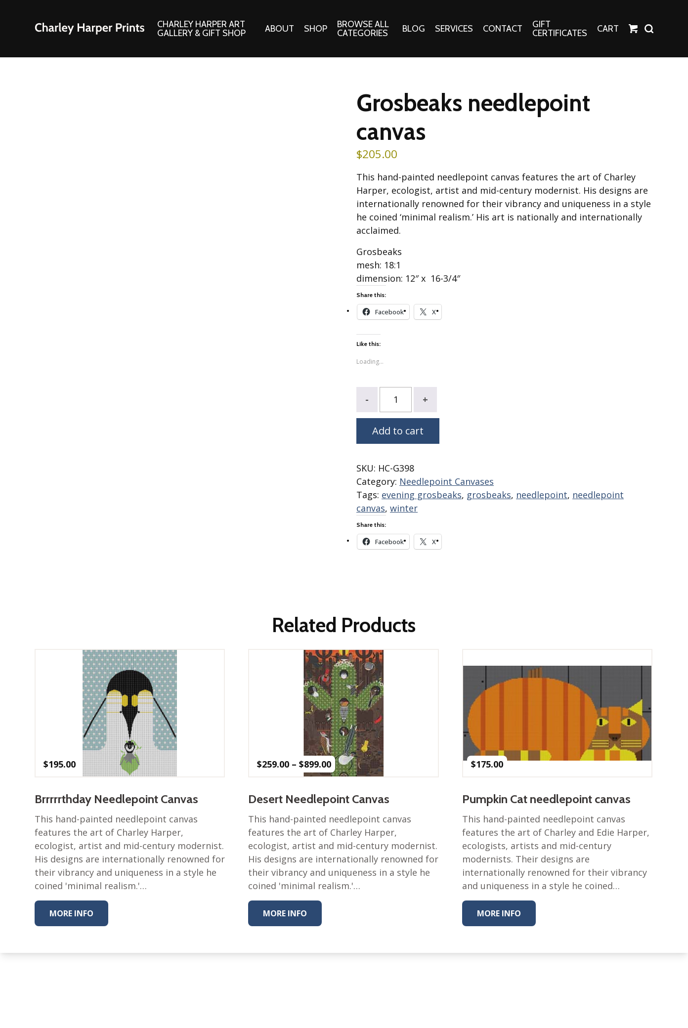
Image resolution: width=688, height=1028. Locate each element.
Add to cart (398, 430)
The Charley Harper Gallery (89, 28)
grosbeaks (489, 495)
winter (404, 508)
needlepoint (541, 495)
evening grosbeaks (422, 495)
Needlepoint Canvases (446, 481)
